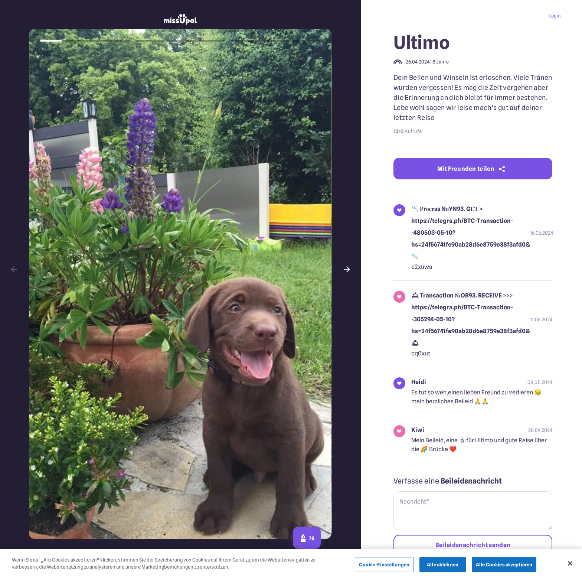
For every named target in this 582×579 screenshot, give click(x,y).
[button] (14, 269)
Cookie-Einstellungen (384, 566)
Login (555, 16)
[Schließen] (570, 564)
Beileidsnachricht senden (473, 545)
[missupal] (180, 20)
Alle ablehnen (442, 566)
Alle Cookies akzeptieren (504, 566)
